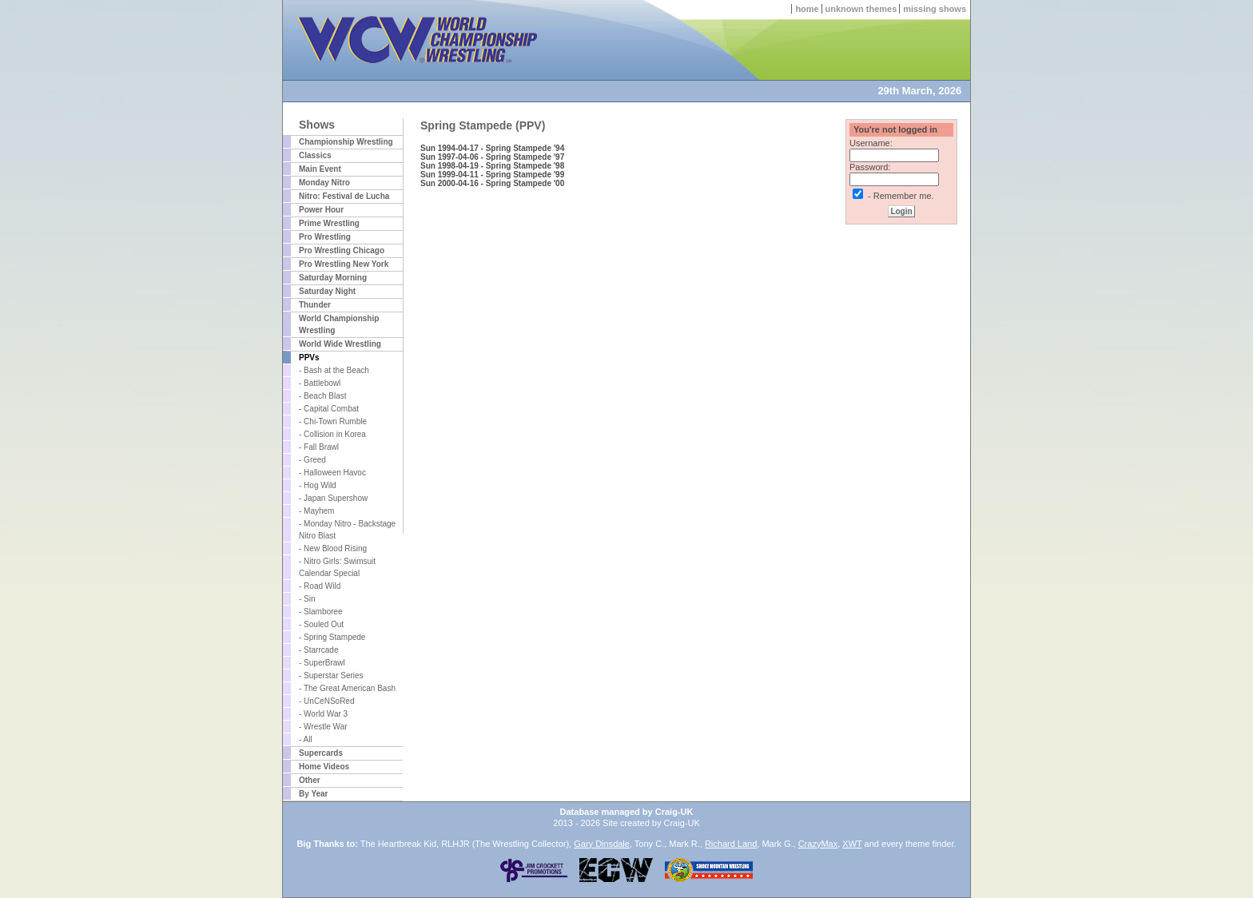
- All (305, 739)
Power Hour (321, 209)
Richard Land (731, 843)
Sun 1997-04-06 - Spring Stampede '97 (492, 157)
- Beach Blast (322, 395)
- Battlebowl (319, 383)
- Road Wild (319, 586)
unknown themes (861, 9)
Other (309, 780)
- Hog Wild (317, 485)
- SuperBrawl (322, 662)
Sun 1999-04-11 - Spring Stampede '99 (492, 174)
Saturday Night (327, 291)
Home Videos (324, 766)
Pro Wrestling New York (343, 264)
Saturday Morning (333, 277)
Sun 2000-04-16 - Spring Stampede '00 (492, 183)
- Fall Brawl (319, 447)
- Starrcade (318, 650)
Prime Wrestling (329, 223)
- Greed (312, 459)
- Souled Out (321, 624)
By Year (313, 793)
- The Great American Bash (347, 688)
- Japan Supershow (333, 498)
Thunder (315, 304)
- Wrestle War (323, 726)
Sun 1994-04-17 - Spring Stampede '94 (492, 148)
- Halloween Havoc (332, 472)
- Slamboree (320, 611)
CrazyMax (818, 843)
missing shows (934, 9)
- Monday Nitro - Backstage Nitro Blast (347, 529)
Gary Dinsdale (602, 843)
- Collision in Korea (332, 434)
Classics (315, 155)
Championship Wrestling (346, 141)
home (806, 9)
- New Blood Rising (333, 548)
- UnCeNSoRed (326, 701)
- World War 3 (323, 713)
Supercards (321, 753)
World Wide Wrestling (340, 344)
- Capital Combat (329, 408)
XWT (851, 843)
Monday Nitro (324, 182)
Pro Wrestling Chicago (341, 250)
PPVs (309, 357)
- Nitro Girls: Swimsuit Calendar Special (337, 567)
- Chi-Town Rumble (333, 421)
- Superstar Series (331, 675)
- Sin (307, 598)
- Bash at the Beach (334, 370)
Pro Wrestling (325, 236)
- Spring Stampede (332, 637)
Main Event (320, 169)
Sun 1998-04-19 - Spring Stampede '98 (492, 165)
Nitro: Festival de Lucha (344, 196)
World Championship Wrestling (339, 324)
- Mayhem (316, 511)
